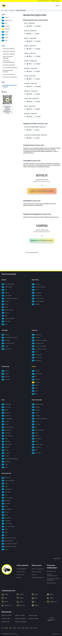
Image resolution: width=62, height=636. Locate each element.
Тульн (5, 535)
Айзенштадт (36, 284)
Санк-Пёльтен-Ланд (8, 526)
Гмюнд (5, 486)
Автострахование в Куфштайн (10, 67)
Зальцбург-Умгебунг (8, 343)
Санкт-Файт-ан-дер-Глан (39, 349)
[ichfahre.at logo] (4, 5)
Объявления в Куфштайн (9, 48)
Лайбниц (5, 301)
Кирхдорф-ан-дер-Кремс (39, 418)
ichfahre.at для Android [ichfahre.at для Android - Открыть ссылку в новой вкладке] (33, 618)
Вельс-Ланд (36, 453)
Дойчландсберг (7, 287)
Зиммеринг (6, 461)
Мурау (5, 316)
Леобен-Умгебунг (7, 310)
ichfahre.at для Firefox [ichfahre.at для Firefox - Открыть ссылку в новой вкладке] (19, 615)
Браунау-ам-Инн (37, 404)
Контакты (19, 577)
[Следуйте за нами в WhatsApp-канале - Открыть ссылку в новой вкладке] (53, 602)
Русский (6, 628)
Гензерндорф (6, 489)
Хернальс (5, 421)
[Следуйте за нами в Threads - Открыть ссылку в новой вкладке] (38, 594)
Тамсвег (5, 346)
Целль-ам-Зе (6, 349)
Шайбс (5, 529)
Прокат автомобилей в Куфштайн (8, 57)
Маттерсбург (36, 295)
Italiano (27, 628)
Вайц (4, 324)
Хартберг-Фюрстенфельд (9, 298)
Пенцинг (5, 456)
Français (14, 628)
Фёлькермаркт (37, 355)
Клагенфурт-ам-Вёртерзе (39, 340)
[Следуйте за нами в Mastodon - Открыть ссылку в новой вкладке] (38, 605)
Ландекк (5, 32)
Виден (5, 467)
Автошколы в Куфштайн (8, 74)
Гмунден (35, 413)
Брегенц (5, 371)
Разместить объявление (37, 569)
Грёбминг (5, 293)
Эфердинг (36, 407)
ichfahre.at (6, 633)
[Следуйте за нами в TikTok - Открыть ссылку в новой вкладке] (8, 598)
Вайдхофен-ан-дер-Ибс (9, 546)
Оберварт (36, 304)
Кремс (5, 506)
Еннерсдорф (36, 293)
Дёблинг (5, 410)
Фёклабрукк (36, 447)
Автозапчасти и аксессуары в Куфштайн (8, 61)
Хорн (4, 495)
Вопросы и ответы (21, 571)
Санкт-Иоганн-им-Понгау (9, 337)
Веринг (5, 464)
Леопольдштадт (7, 436)
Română (23, 628)
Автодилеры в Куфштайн (9, 51)
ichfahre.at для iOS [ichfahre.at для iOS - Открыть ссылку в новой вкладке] (5, 621)
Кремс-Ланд (6, 503)
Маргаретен (6, 441)
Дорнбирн (6, 376)
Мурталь (5, 313)
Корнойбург (6, 500)
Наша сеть (34, 574)
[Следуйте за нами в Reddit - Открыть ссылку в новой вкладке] (38, 598)
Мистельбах (6, 518)
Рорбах (35, 433)
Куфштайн (12, 10)
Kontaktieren (32, 191)
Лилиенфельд (7, 509)
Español (18, 628)
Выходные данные (51, 571)
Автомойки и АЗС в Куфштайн (10, 77)
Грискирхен (36, 416)
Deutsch (35, 628)
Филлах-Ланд (37, 357)
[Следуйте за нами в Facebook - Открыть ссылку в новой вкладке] (8, 594)
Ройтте (5, 37)
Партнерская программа (38, 577)
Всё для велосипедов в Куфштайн (8, 71)
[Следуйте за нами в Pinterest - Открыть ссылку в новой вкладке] (8, 602)
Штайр (35, 441)
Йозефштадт (6, 430)
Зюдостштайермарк (8, 318)
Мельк (5, 515)
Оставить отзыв (20, 574)
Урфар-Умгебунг (37, 444)
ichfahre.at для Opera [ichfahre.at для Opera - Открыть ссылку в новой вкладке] (6, 618)
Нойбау (5, 450)
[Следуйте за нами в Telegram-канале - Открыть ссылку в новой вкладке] (8, 605)
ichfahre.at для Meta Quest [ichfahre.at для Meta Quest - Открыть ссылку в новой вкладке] (20, 621)
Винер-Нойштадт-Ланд (9, 538)
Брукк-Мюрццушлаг (8, 284)
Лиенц (5, 35)
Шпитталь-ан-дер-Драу (39, 346)
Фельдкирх (6, 379)
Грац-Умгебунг (7, 295)
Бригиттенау (6, 407)
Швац (4, 40)
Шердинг (35, 436)
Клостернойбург (7, 498)
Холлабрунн (6, 492)
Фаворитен (6, 416)
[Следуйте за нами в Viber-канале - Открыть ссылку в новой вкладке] (23, 605)
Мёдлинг (5, 512)
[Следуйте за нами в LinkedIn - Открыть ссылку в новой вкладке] (23, 602)
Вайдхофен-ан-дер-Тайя (9, 544)
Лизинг (5, 438)
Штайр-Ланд (36, 438)
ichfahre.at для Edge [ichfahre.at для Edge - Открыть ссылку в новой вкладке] (33, 615)
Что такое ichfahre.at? (21, 569)
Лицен (5, 307)
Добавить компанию (36, 571)
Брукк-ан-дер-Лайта (8, 480)
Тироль (6, 10)
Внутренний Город (8, 427)
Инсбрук (5, 17)
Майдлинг (6, 447)
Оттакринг (6, 453)
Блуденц (5, 374)
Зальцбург (6, 340)
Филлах (35, 352)
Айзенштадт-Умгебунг (39, 287)
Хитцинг (5, 424)
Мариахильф (6, 444)
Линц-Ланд (36, 424)
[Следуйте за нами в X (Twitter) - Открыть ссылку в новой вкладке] (23, 598)
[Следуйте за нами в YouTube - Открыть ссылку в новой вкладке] (53, 594)
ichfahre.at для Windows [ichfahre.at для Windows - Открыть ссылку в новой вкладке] (20, 618)
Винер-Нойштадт (7, 541)
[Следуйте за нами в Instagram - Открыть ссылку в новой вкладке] (23, 594)
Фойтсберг (6, 321)
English (31, 628)
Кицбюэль (6, 26)
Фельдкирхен (36, 335)
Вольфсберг (36, 360)
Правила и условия (51, 583)
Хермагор (36, 337)
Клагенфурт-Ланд (38, 343)
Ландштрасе (6, 433)
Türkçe (10, 628)
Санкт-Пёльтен (7, 523)
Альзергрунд (6, 404)
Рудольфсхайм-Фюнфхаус (10, 459)
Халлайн (5, 335)
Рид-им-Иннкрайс (38, 430)
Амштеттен (6, 478)
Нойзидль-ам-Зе (37, 298)
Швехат (5, 532)
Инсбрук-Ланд (7, 20)
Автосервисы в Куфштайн (9, 65)
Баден (5, 483)
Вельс (35, 450)
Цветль (5, 549)
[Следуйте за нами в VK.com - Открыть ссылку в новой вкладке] (38, 602)
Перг (34, 427)
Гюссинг (35, 290)
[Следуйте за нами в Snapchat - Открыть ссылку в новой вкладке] (53, 598)
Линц (34, 421)
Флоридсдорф (7, 418)
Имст (4, 23)
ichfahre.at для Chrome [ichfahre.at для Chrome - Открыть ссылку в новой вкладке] (6, 615)
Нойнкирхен (6, 521)
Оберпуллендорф (38, 301)
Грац (4, 290)
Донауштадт (6, 413)
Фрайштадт (36, 410)
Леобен (5, 304)
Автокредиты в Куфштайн (9, 54)
